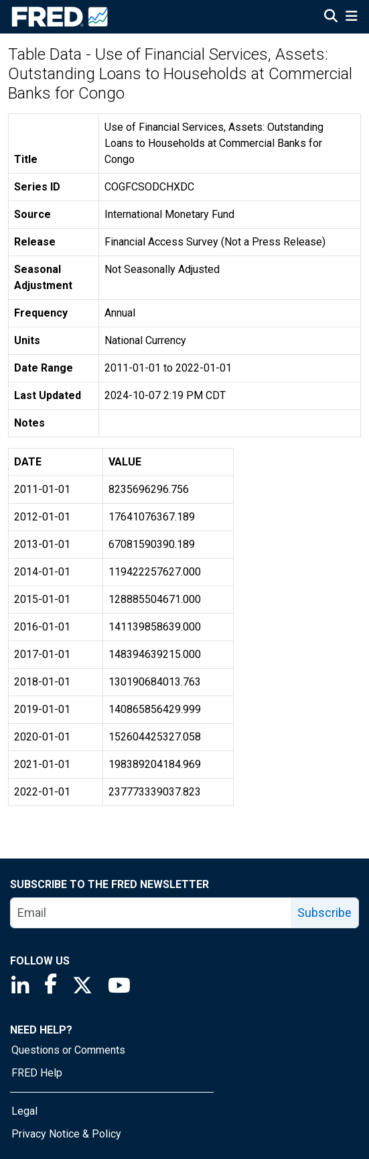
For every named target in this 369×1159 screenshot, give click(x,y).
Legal (24, 1111)
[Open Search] (330, 17)
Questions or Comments (68, 1050)
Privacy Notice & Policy (66, 1133)
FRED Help (36, 1072)
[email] (151, 913)
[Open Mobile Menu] (351, 17)
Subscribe (324, 912)
